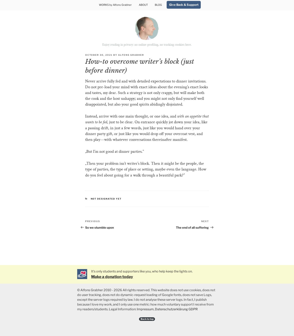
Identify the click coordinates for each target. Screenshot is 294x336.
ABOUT (143, 4)
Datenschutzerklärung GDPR (176, 309)
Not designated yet (106, 198)
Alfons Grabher (131, 55)
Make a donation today (112, 276)
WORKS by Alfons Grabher (115, 4)
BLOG (158, 4)
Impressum (145, 309)
